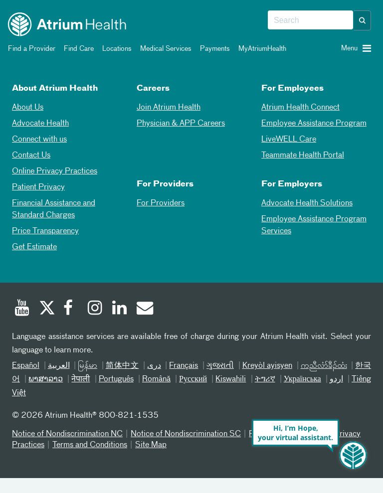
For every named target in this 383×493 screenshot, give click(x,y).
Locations (115, 48)
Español (25, 366)
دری (154, 366)
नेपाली (80, 379)
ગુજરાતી (220, 366)
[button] (362, 20)
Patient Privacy (38, 187)
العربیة (59, 366)
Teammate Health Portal (302, 156)
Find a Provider (29, 48)
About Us (27, 108)
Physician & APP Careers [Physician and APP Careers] (181, 124)
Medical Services (164, 48)
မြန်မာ (87, 366)
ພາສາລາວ (45, 379)
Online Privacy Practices (54, 171)
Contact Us (31, 156)
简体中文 (122, 366)
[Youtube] (22, 309)
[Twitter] (46, 309)
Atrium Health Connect (300, 108)
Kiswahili (230, 379)
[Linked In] (120, 309)
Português (116, 379)
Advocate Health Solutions (307, 203)
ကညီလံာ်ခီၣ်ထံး (324, 366)
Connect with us (39, 140)
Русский (193, 379)
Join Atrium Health (168, 108)
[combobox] (310, 20)
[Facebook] (71, 309)
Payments (213, 48)
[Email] (144, 309)
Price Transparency (45, 231)
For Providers (161, 203)
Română (156, 379)
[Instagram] (95, 309)
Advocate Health (40, 124)
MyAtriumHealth (260, 48)
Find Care (77, 48)
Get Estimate (34, 247)
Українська (302, 379)
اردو (336, 379)
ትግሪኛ (265, 379)
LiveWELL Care (288, 140)
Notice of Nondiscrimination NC (67, 434)
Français (183, 366)
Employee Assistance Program (314, 124)
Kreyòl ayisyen (267, 366)
